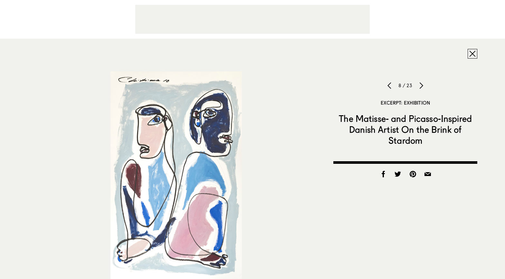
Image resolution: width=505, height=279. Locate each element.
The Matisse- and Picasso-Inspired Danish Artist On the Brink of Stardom (405, 129)
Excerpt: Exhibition (405, 103)
